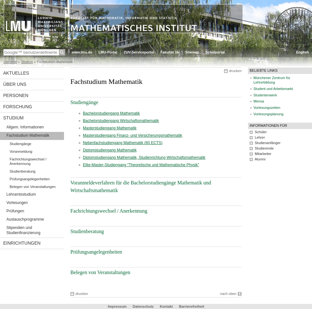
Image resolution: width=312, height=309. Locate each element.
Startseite (10, 62)
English (302, 52)
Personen (15, 95)
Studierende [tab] (264, 148)
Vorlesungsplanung (268, 114)
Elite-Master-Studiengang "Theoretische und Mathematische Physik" (141, 165)
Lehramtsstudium (21, 194)
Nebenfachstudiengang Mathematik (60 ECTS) (123, 143)
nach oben (228, 294)
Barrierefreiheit (191, 306)
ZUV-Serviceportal (139, 52)
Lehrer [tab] (260, 137)
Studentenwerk (265, 95)
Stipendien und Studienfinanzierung (23, 230)
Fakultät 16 (169, 52)
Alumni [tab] (260, 159)
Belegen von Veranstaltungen (33, 187)
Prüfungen (15, 211)
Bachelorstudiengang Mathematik (111, 113)
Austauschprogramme (25, 219)
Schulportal (215, 52)
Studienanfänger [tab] (268, 143)
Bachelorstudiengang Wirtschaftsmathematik (121, 120)
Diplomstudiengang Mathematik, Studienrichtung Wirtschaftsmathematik (144, 157)
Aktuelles (16, 73)
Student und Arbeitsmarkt (273, 89)
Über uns (14, 84)
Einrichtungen (22, 243)
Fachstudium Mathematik (27, 135)
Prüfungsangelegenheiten (30, 179)
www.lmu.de (82, 52)
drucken (235, 71)
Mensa (258, 101)
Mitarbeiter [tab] (263, 154)
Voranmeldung (21, 151)
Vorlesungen (17, 202)
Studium (27, 62)
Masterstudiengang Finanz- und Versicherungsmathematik (132, 135)
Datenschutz (143, 306)
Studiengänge (20, 144)
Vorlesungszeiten (266, 108)
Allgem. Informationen (25, 127)
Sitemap (192, 52)
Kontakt (166, 306)
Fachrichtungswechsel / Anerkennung (28, 161)
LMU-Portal (108, 52)
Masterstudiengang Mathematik (109, 128)
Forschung (17, 106)
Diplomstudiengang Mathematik (110, 150)
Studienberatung (23, 171)
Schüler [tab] (261, 132)
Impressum (117, 306)
